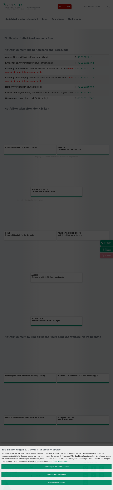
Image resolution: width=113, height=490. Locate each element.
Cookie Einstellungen (56, 482)
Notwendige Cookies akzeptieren (56, 467)
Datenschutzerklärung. (61, 461)
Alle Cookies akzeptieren (56, 475)
